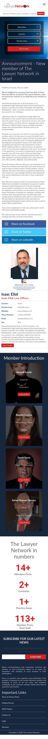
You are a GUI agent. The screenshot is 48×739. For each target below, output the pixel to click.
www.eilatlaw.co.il (25, 311)
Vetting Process (8, 703)
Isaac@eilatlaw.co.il (25, 318)
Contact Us (6, 715)
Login (4, 721)
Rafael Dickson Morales (24, 500)
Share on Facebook (19, 224)
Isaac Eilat (9, 294)
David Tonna (24, 457)
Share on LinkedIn (18, 240)
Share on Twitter (17, 232)
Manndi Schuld (24, 372)
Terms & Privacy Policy (10, 697)
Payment (5, 727)
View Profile (7, 345)
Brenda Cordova (24, 415)
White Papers (7, 709)
